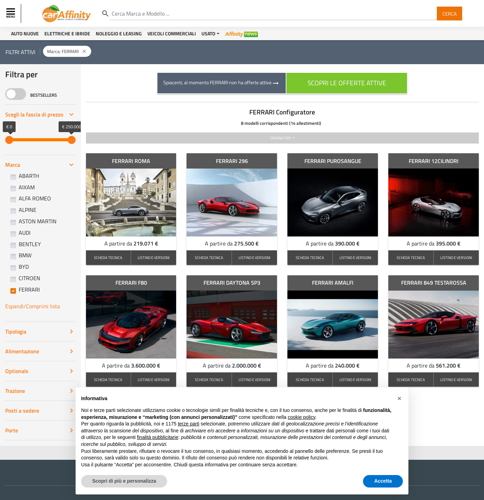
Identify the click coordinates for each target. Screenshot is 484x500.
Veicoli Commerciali (171, 33)
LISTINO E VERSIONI (154, 257)
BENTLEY (30, 244)
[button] (399, 398)
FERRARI (29, 289)
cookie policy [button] (301, 417)
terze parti (188, 423)
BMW (25, 255)
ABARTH (29, 176)
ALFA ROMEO (35, 198)
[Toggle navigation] (11, 13)
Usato (208, 33)
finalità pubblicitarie (157, 437)
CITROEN (29, 278)
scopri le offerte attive (347, 82)
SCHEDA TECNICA (108, 257)
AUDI (25, 232)
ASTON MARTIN (38, 221)
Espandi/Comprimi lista (32, 306)
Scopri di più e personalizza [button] (124, 481)
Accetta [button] (383, 481)
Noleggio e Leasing (119, 33)
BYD (24, 266)
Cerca (449, 13)
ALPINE (27, 210)
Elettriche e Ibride (67, 33)
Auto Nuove (25, 33)
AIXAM (27, 187)
